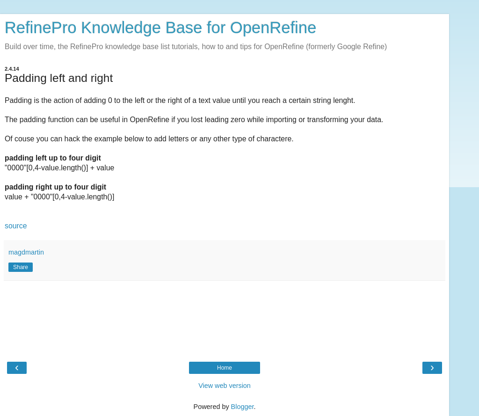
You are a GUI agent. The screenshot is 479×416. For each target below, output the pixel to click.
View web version (224, 385)
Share (20, 267)
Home (224, 368)
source (16, 226)
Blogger (242, 406)
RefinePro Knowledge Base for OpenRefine (160, 27)
